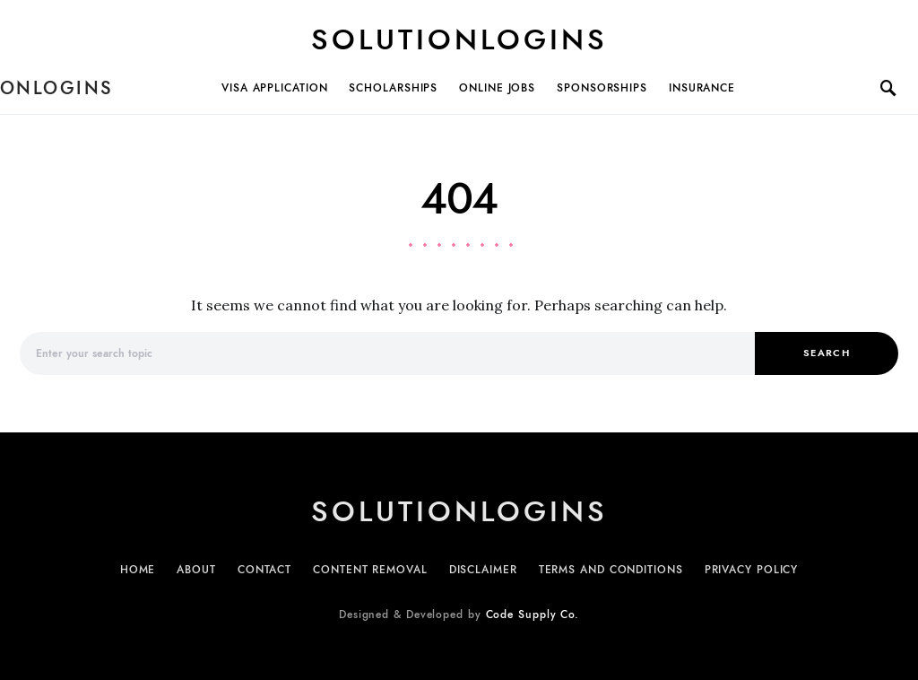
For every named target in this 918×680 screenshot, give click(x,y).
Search (826, 353)
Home (138, 569)
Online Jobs (497, 88)
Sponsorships (602, 88)
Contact (264, 569)
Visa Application (274, 88)
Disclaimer (483, 569)
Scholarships (393, 88)
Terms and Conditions (611, 569)
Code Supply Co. (533, 614)
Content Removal (370, 569)
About (196, 569)
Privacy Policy (752, 569)
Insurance (702, 88)
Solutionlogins (459, 39)
